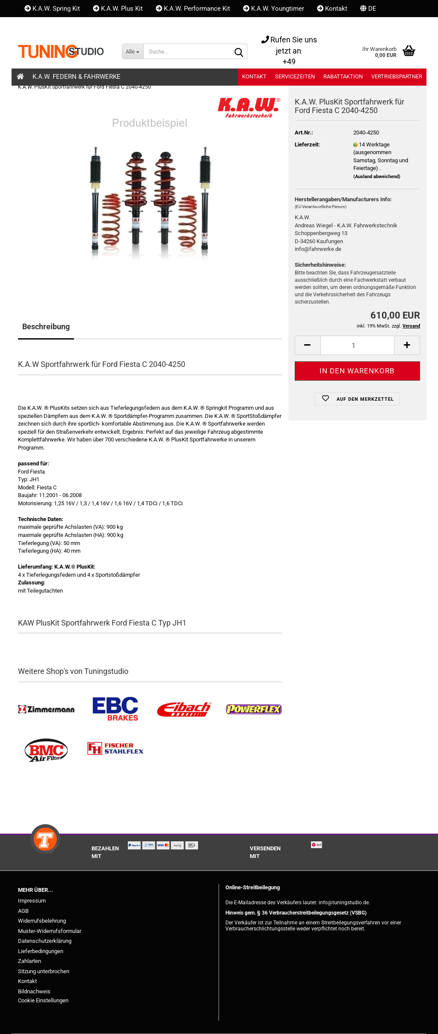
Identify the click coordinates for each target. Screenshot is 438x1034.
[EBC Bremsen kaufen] (115, 709)
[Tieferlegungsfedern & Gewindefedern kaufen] (184, 709)
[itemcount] (357, 345)
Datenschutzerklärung (44, 941)
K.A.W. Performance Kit (193, 8)
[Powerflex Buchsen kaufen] (253, 709)
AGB (23, 911)
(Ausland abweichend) (376, 176)
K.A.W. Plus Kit (118, 8)
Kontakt (332, 8)
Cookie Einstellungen (43, 1000)
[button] (368, 8)
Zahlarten (29, 961)
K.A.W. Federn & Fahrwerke (77, 76)
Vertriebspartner (396, 76)
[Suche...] (132, 51)
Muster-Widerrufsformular (49, 931)
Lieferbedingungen (40, 951)
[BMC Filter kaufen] (46, 750)
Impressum (32, 900)
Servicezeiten (295, 76)
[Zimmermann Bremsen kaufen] (46, 709)
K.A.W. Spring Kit (52, 8)
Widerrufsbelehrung (42, 921)
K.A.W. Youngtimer (273, 8)
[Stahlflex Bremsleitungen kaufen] (115, 750)
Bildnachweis (34, 991)
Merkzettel (101, 26)
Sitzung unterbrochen (43, 971)
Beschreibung (46, 326)
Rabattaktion (343, 76)
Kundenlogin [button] (46, 26)
